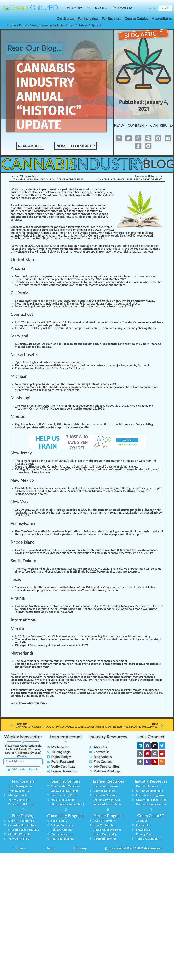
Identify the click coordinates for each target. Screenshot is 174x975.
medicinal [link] (92, 238)
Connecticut (22, 314)
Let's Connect (151, 737)
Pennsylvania (23, 523)
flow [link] (91, 690)
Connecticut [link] (23, 328)
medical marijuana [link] (40, 276)
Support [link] (16, 232)
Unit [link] (82, 232)
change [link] (22, 251)
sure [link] (63, 328)
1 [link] (58, 230)
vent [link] (59, 238)
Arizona (18, 268)
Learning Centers (65, 781)
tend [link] (68, 639)
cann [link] (14, 238)
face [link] (40, 192)
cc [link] (107, 387)
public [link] (40, 214)
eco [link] (70, 238)
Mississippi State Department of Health (46, 405)
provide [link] (26, 211)
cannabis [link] (16, 235)
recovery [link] (126, 553)
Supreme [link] (36, 636)
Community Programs (65, 816)
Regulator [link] (21, 424)
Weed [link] (135, 303)
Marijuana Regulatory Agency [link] (72, 387)
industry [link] (108, 195)
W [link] (12, 189)
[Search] (137, 8)
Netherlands (22, 653)
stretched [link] (147, 245)
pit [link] (134, 245)
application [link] (59, 279)
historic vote (46, 235)
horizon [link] (70, 384)
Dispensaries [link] (42, 211)
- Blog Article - (143, 34)
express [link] (117, 534)
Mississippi (20, 398)
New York (20, 502)
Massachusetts (24, 355)
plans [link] (44, 606)
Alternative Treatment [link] (39, 469)
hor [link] (83, 192)
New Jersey (21, 453)
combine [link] (76, 230)
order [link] (63, 216)
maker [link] (24, 553)
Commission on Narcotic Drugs (108, 235)
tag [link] (88, 192)
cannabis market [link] (90, 245)
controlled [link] (100, 365)
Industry (113, 164)
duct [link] (97, 208)
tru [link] (108, 531)
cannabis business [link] (67, 306)
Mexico (17, 629)
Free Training (23, 816)
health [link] (49, 214)
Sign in (152, 8)
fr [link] (65, 192)
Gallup (27, 235)
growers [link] (70, 661)
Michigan (19, 376)
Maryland (19, 336)
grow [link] (30, 664)
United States (24, 260)
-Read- (119, 123)
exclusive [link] (68, 365)
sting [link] (22, 469)
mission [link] (84, 466)
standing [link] (16, 695)
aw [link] (18, 553)
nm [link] (30, 661)
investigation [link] (93, 664)
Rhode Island (23, 542)
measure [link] (88, 227)
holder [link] (139, 469)
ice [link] (48, 282)
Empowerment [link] (24, 368)
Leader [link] (108, 609)
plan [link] (44, 509)
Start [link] (18, 387)
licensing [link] (99, 192)
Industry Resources (108, 737)
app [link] (27, 300)
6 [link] (105, 232)
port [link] (40, 384)
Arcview (108, 230)
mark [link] (72, 251)
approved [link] (61, 227)
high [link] (68, 232)
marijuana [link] (62, 390)
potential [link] (122, 251)
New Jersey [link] (59, 460)
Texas (16, 580)
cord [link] (41, 491)
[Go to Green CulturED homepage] (30, 8)
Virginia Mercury (134, 606)
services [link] (16, 219)
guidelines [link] (59, 214)
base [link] (37, 362)
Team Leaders (23, 781)
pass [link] (122, 306)
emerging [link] (104, 690)
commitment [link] (101, 512)
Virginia (18, 598)
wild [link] (47, 192)
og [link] (72, 390)
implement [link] (123, 466)
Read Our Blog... (35, 48)
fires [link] (53, 192)
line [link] (56, 216)
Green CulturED (151, 816)
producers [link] (31, 248)
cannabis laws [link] (64, 568)
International (23, 620)
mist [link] (28, 682)
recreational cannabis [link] (109, 424)
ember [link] (117, 674)
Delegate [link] (21, 344)
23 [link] (83, 590)
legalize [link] (136, 251)
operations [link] (91, 211)
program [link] (122, 328)
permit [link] (82, 300)
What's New (28, 25)
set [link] (50, 460)
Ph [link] (153, 460)
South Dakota (23, 561)
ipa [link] (31, 303)
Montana (19, 417)
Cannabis (42, 164)
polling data (58, 491)
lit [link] (35, 306)
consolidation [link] (68, 245)
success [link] (56, 211)
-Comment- (138, 123)
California (19, 293)
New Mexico (22, 480)
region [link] (114, 690)
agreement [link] (75, 362)
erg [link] (62, 664)
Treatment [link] (21, 408)
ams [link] (65, 677)
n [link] (13, 195)
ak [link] (92, 636)
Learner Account (66, 737)
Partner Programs (108, 816)
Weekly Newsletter (23, 737)
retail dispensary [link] (66, 300)
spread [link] (33, 205)
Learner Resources (108, 781)
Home (11, 25)
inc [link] (47, 303)
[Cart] (144, 8)
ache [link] (46, 232)
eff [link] (84, 568)
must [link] (75, 405)
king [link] (112, 488)
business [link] (42, 346)
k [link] (19, 205)
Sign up (165, 8)
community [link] (60, 362)
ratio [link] (55, 571)
